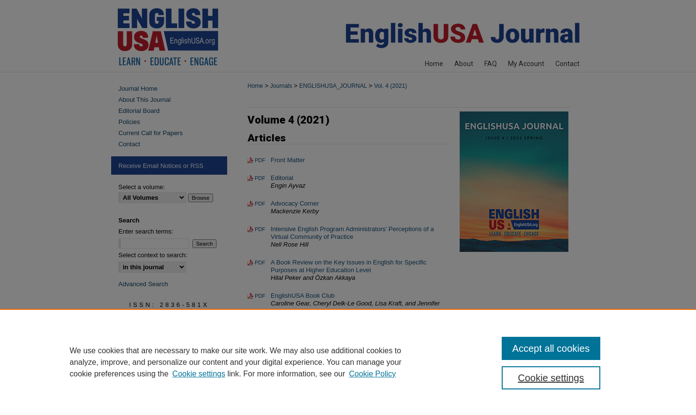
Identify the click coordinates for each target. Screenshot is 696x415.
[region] (348, 362)
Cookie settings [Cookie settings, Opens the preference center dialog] (551, 378)
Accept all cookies (551, 348)
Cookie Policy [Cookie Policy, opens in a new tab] (372, 374)
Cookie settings (199, 374)
